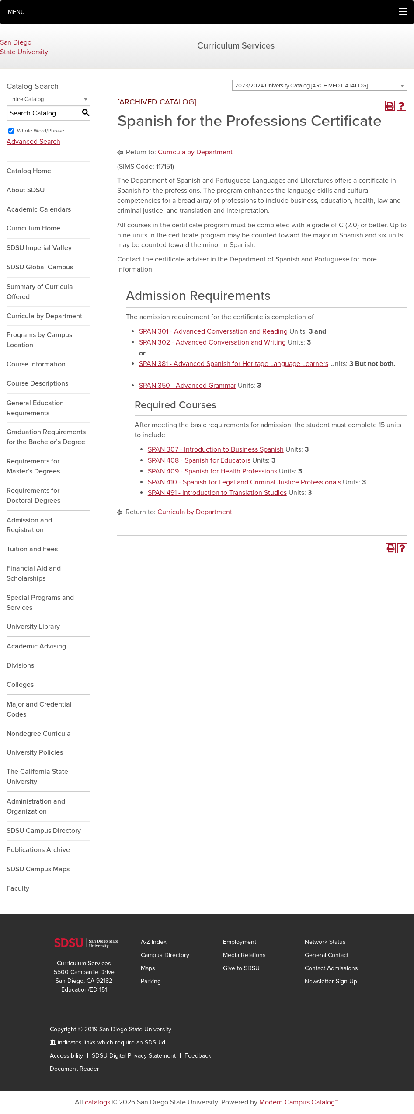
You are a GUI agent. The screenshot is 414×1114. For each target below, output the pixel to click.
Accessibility (66, 1055)
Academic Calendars (39, 209)
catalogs (97, 1102)
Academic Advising (36, 646)
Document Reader (74, 1068)
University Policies (35, 752)
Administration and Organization (36, 806)
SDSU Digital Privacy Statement (134, 1055)
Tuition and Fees (32, 549)
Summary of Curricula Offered (40, 291)
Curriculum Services (236, 46)
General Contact (326, 955)
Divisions (20, 665)
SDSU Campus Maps (38, 869)
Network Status (325, 942)
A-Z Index (154, 942)
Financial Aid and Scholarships (34, 573)
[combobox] (319, 85)
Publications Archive (38, 850)
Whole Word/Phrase (40, 131)
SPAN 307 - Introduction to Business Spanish (216, 449)
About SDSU (26, 190)
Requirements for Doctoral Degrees (33, 495)
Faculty (18, 888)
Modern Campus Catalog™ (298, 1102)
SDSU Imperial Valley (39, 248)
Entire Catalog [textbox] (26, 99)
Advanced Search (33, 141)
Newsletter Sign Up (331, 981)
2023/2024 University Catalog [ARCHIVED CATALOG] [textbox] (301, 85)
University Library (33, 626)
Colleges (20, 684)
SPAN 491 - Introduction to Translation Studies (217, 492)
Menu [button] (16, 12)
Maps (148, 968)
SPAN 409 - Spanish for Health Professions (212, 471)
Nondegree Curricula (39, 733)
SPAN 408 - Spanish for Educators (199, 460)
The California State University (37, 776)
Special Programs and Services (40, 602)
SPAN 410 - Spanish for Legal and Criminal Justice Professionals (244, 482)
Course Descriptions (37, 383)
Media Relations (244, 955)
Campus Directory (165, 955)
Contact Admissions (331, 968)
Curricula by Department (44, 316)
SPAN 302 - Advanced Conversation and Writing (212, 342)
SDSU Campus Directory (44, 830)
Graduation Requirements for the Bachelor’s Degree (46, 437)
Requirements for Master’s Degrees (33, 466)
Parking (151, 981)
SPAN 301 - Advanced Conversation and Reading (213, 331)
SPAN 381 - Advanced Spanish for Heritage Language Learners (233, 363)
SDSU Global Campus (40, 267)
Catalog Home (29, 171)
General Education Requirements (35, 408)
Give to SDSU (241, 968)
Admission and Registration (29, 525)
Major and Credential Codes (39, 709)
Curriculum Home (33, 228)
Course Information (36, 364)
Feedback (197, 1055)
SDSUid (155, 1042)
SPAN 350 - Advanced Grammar (187, 385)
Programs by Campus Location (39, 340)
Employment (239, 942)
